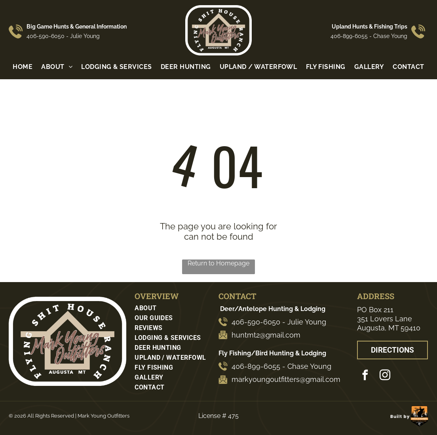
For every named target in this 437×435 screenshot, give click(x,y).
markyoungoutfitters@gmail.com (286, 379)
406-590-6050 (46, 36)
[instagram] (385, 376)
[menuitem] (22, 67)
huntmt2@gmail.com (266, 335)
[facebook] (365, 376)
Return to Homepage (218, 263)
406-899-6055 (349, 36)
